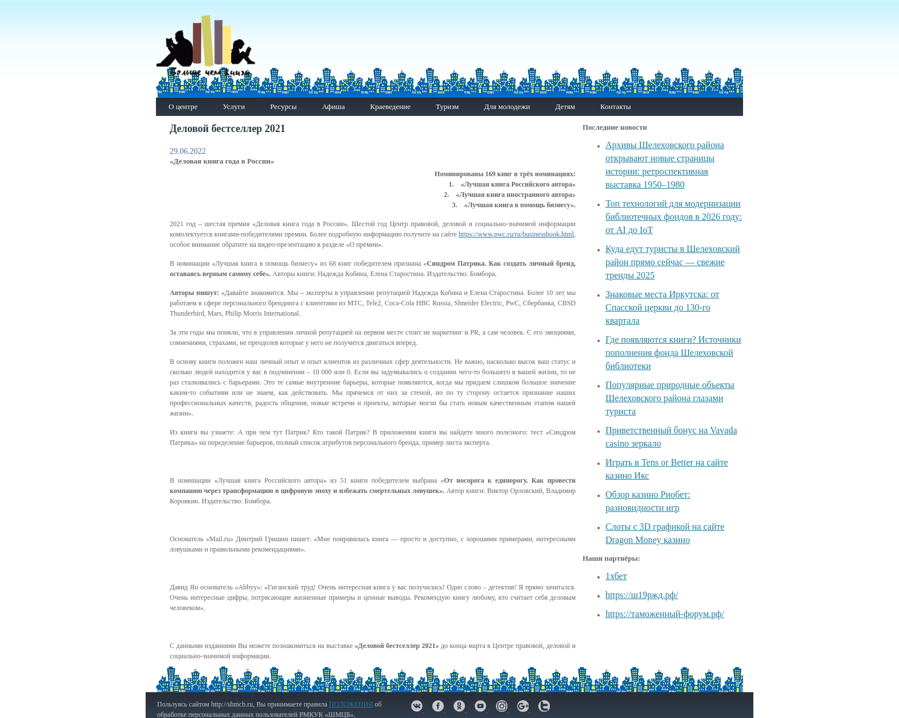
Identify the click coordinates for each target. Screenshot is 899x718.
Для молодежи (507, 106)
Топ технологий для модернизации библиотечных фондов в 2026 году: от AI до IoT (673, 217)
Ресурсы (283, 106)
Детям (565, 106)
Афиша (333, 106)
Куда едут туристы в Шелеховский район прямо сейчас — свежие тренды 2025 (672, 262)
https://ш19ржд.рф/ (641, 595)
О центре (183, 106)
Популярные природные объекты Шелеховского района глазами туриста (669, 398)
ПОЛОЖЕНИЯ (351, 704)
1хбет (616, 576)
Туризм (447, 106)
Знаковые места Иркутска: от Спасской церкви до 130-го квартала (662, 307)
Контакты (615, 106)
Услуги (233, 106)
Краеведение (390, 106)
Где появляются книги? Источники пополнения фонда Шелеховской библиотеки (673, 353)
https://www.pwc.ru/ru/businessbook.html (516, 234)
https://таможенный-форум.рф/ (664, 614)
